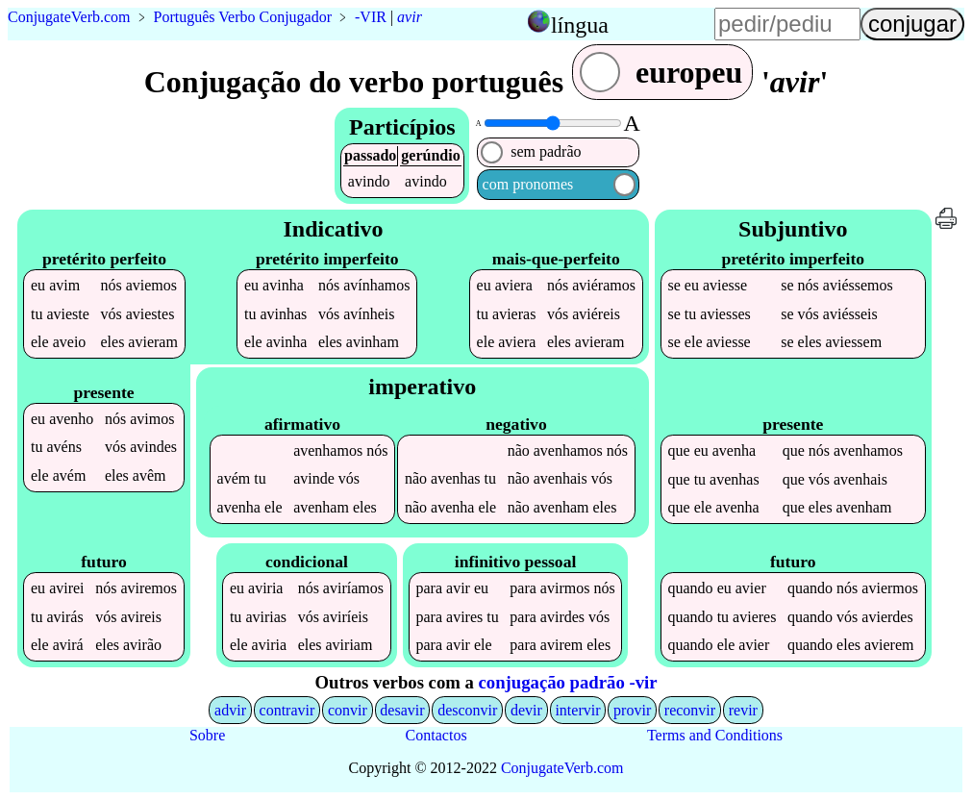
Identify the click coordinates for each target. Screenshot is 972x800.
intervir (577, 710)
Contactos (436, 735)
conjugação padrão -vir (568, 682)
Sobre (207, 735)
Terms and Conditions (715, 735)
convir (347, 710)
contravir (287, 710)
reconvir (689, 710)
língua (580, 25)
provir (632, 710)
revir (743, 710)
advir (230, 710)
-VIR (370, 17)
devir (526, 710)
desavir (402, 710)
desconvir (467, 710)
